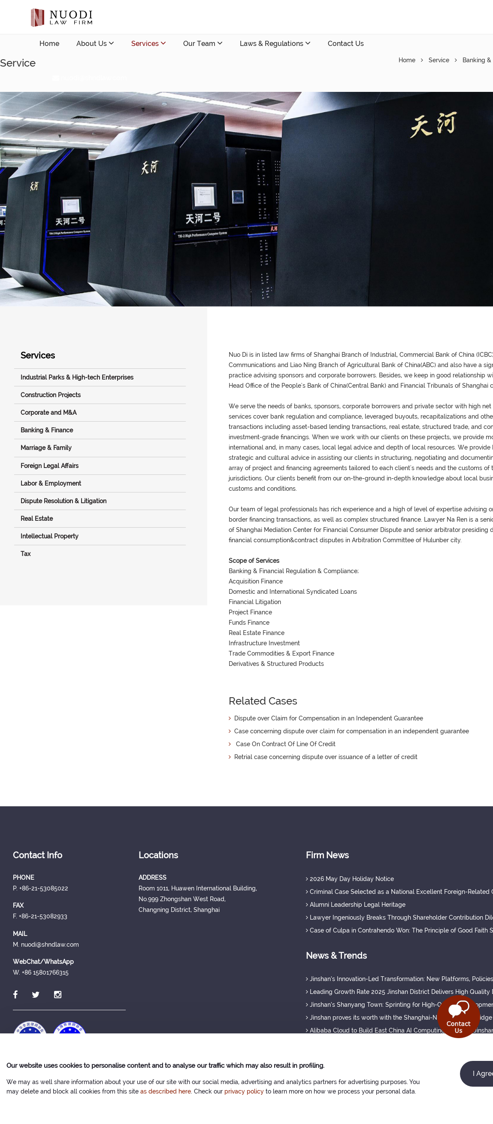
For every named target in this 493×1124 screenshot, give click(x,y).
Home (49, 43)
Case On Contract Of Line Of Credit (282, 744)
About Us (95, 43)
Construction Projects (51, 395)
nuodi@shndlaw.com (89, 78)
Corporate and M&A (48, 412)
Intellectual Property (50, 536)
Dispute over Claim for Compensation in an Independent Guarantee (326, 718)
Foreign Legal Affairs (50, 465)
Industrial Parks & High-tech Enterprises (77, 377)
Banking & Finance (47, 430)
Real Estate (37, 518)
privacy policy (244, 1091)
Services (148, 43)
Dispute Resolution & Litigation (63, 501)
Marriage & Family (46, 447)
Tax (25, 553)
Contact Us (346, 43)
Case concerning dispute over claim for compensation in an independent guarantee (349, 731)
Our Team (203, 43)
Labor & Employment (51, 483)
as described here (165, 1091)
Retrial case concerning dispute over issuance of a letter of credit (323, 756)
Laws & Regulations (275, 43)
